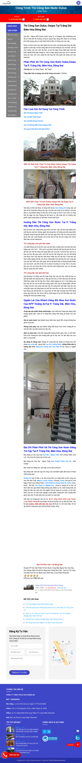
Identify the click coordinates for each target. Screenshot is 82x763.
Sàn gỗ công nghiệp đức (14, 73)
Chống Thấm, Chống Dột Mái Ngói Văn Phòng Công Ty (44, 619)
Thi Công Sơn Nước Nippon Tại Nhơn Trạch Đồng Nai (44, 623)
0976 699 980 (16, 19)
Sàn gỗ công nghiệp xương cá (14, 64)
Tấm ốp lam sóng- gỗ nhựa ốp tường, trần (14, 90)
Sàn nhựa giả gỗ (13, 77)
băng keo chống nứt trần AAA (48, 347)
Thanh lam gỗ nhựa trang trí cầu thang (14, 81)
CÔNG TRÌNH (42, 11)
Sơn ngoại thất (13, 47)
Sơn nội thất (13, 52)
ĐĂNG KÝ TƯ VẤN (19, 672)
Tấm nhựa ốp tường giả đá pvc (14, 111)
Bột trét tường (13, 35)
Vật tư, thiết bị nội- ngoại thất (14, 98)
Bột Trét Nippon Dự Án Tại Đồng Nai (27, 737)
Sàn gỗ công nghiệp (14, 68)
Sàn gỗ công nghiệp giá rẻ (14, 60)
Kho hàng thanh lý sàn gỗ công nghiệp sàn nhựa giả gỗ (14, 94)
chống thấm (56, 344)
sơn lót (48, 344)
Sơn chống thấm (13, 56)
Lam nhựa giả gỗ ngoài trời (14, 85)
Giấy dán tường (13, 107)
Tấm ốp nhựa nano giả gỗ (14, 102)
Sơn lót (13, 39)
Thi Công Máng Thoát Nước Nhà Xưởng (39, 604)
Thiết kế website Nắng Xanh (57, 760)
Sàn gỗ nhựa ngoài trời (14, 115)
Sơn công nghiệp (13, 43)
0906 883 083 (40, 19)
